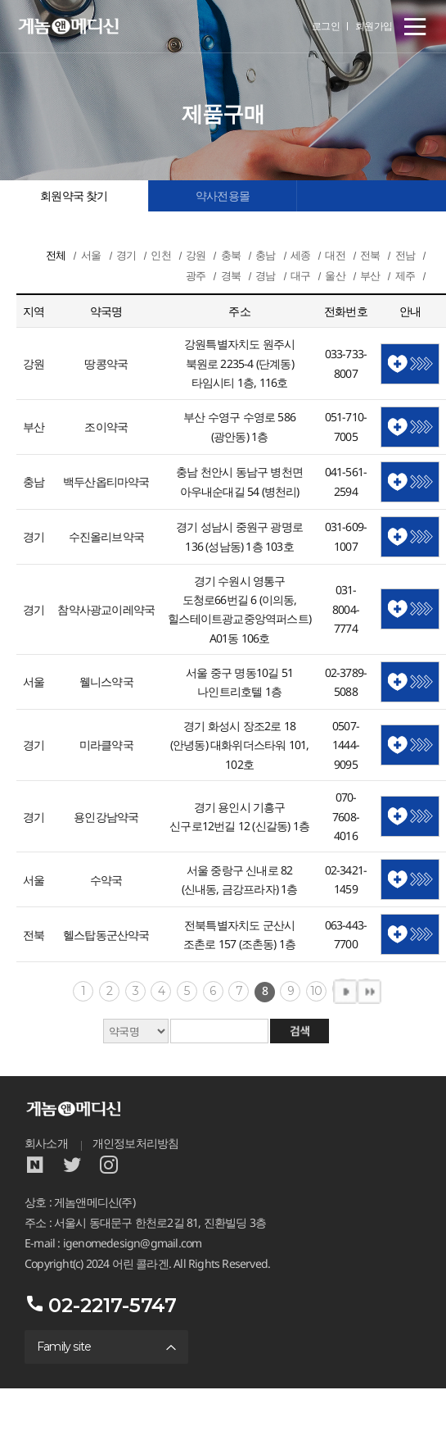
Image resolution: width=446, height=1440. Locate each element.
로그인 (326, 26)
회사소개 (46, 1143)
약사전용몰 (223, 196)
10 (316, 990)
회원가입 (374, 26)
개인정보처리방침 (135, 1143)
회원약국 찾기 (73, 196)
